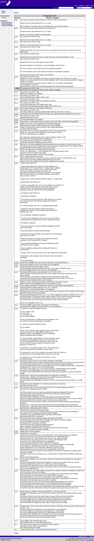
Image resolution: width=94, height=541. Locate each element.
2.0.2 (16, 149)
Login (76, 5)
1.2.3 (16, 459)
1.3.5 (16, 361)
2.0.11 (17, 114)
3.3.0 (16, 36)
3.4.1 (16, 20)
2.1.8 (17, 88)
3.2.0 (16, 47)
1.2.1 (16, 491)
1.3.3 (16, 384)
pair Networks (90, 540)
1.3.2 (16, 410)
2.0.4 (16, 141)
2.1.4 (16, 95)
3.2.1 (16, 42)
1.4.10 (17, 262)
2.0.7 (16, 123)
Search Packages (7, 24)
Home (3, 11)
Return (16, 12)
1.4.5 (16, 285)
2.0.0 (16, 163)
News (3, 12)
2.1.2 (16, 103)
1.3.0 (16, 431)
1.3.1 (16, 418)
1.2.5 (16, 387)
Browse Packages (7, 22)
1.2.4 (16, 433)
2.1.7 (16, 92)
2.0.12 (17, 108)
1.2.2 (16, 470)
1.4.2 (16, 295)
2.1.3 (16, 99)
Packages (81, 5)
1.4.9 (16, 265)
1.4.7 (16, 272)
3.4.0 (16, 28)
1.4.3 (16, 291)
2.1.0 (16, 116)
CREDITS (91, 536)
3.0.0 (16, 59)
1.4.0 (16, 308)
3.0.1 (16, 54)
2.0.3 (16, 144)
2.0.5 (16, 131)
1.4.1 (16, 305)
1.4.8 (16, 267)
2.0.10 (17, 119)
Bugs (92, 5)
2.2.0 (16, 77)
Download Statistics (7, 25)
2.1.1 (16, 110)
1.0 (16, 529)
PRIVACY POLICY (83, 536)
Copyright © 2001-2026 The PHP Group (11, 538)
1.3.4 (16, 375)
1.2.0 (16, 506)
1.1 (16, 524)
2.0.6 (16, 127)
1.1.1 (16, 521)
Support (87, 5)
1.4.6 (16, 282)
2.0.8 (16, 121)
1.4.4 (16, 287)
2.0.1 (16, 156)
